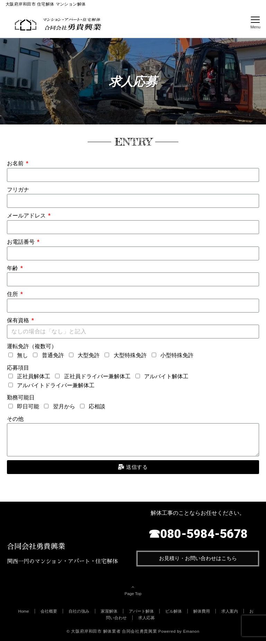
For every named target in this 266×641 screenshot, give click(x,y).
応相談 (97, 406)
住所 (13, 294)
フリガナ (18, 189)
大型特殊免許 (130, 355)
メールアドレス (27, 215)
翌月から (64, 406)
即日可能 (28, 406)
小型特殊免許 (177, 355)
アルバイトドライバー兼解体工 (56, 385)
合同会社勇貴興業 (36, 546)
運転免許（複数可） (32, 346)
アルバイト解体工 (166, 376)
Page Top (133, 590)
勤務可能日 (21, 397)
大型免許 (89, 355)
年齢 (13, 268)
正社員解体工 (33, 376)
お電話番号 (21, 242)
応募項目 (18, 367)
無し (22, 355)
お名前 (16, 163)
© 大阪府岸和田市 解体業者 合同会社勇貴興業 (111, 631)
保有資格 (18, 320)
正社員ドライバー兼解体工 (97, 376)
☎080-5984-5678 (198, 534)
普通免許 (53, 355)
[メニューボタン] (255, 23)
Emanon (191, 631)
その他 (15, 419)
